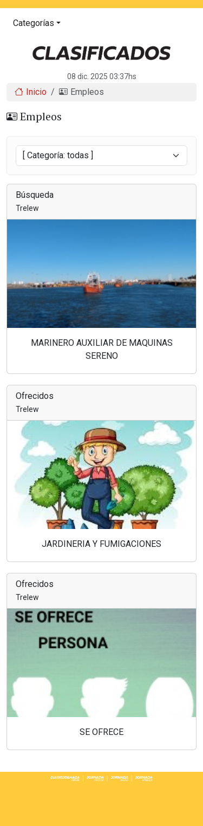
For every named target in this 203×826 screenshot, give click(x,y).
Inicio (31, 92)
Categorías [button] (33, 23)
